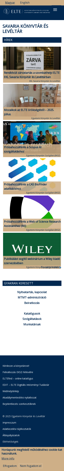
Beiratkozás (32, 303)
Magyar (10, 2)
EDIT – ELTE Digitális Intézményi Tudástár (26, 384)
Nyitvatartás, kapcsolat (32, 292)
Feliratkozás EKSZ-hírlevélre (18, 372)
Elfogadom (10, 466)
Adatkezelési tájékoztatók (17, 429)
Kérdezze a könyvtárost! (16, 365)
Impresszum (9, 422)
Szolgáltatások (32, 319)
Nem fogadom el (30, 466)
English (25, 2)
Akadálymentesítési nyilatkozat (20, 397)
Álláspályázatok (11, 435)
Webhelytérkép (11, 391)
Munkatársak (32, 324)
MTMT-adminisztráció (32, 297)
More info (8, 459)
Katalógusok (32, 313)
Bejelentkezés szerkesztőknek (19, 403)
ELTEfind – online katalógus (18, 378)
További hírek (51, 267)
